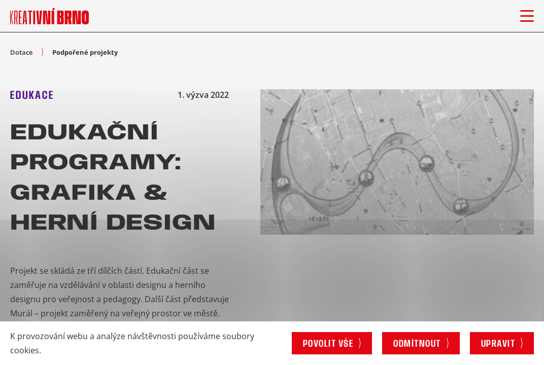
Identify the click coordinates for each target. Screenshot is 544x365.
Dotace (21, 52)
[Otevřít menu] (527, 16)
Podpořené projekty (85, 52)
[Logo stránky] (49, 16)
